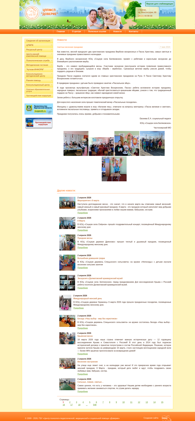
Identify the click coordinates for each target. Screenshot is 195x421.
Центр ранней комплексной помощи (39, 55)
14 (154, 402)
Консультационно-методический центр (39, 75)
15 (162, 402)
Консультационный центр (39, 85)
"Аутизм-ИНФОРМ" (39, 69)
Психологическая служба (39, 60)
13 (147, 402)
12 (139, 402)
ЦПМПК (39, 45)
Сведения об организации (39, 41)
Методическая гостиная (39, 65)
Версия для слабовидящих (159, 4)
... (87, 405)
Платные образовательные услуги (38, 90)
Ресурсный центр (39, 50)
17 (71, 405)
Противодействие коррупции (38, 96)
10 (123, 402)
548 (95, 405)
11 (131, 402)
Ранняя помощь (39, 80)
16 (64, 405)
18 (79, 405)
